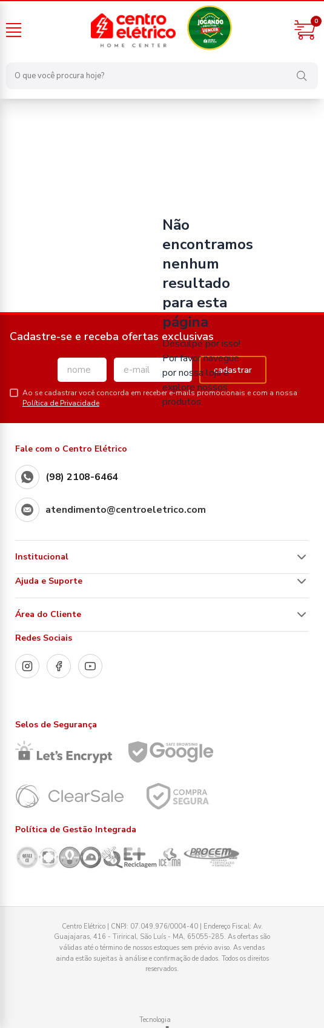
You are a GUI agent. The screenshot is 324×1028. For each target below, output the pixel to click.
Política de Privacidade (60, 403)
